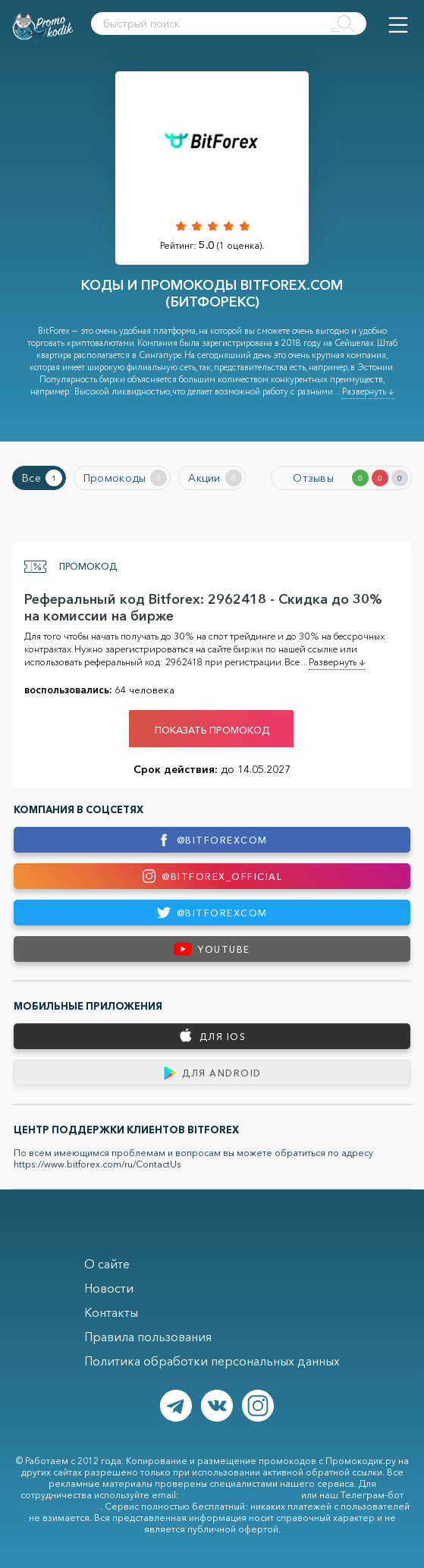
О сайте (107, 1263)
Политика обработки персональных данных (212, 1360)
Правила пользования (148, 1336)
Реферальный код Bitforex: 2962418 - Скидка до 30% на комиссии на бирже (203, 607)
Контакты (111, 1312)
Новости (108, 1288)
